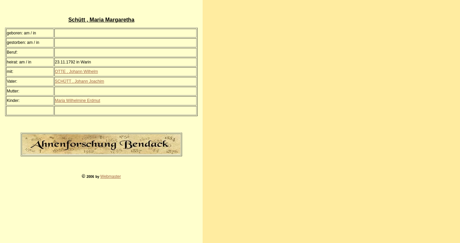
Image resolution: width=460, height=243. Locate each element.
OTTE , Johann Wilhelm (76, 71)
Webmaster (110, 176)
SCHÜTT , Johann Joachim (79, 81)
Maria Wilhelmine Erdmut (77, 100)
